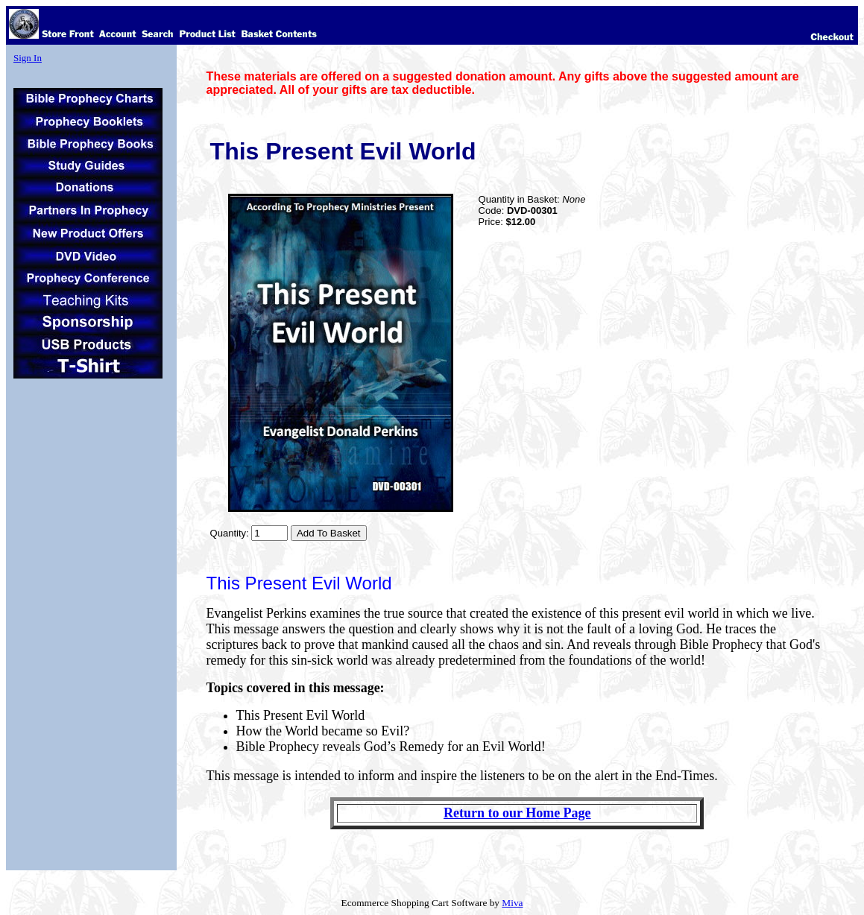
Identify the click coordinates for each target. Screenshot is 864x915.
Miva (512, 902)
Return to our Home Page (517, 812)
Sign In (27, 57)
